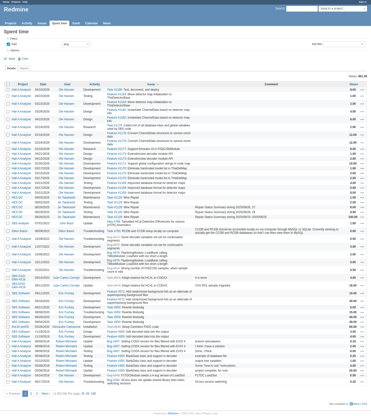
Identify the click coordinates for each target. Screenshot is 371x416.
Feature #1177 (116, 149)
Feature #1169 (116, 183)
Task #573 (114, 277)
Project (23, 84)
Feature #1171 (116, 163)
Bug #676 (113, 252)
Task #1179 (114, 125)
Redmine (173, 413)
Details (11, 68)
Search (280, 8)
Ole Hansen (66, 89)
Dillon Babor (19, 231)
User (67, 84)
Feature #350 (115, 356)
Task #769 (114, 231)
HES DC (17, 197)
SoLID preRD (20, 327)
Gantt (76, 23)
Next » (46, 393)
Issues (42, 23)
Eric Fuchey (66, 293)
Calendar (91, 23)
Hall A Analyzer (21, 89)
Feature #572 (115, 291)
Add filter (317, 43)
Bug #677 (113, 237)
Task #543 (114, 327)
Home (6, 1)
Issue (151, 84)
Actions (362, 90)
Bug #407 (113, 341)
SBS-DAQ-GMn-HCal (19, 277)
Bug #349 (113, 375)
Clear (25, 58)
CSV (364, 403)
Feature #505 (115, 331)
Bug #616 (113, 268)
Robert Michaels (66, 341)
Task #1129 (114, 197)
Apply (12, 58)
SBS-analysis (20, 223)
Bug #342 (113, 380)
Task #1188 (114, 89)
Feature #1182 (116, 110)
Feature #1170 (116, 168)
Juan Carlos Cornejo (66, 277)
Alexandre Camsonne (66, 327)
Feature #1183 (116, 94)
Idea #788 (113, 221)
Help (25, 1)
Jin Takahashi (66, 197)
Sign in (363, 1)
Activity (27, 23)
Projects (16, 1)
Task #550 (114, 307)
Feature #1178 (116, 133)
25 (83, 393)
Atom (357, 403)
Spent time (59, 23)
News (107, 23)
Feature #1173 (116, 154)
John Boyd (66, 223)
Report (24, 68)
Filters (13, 38)
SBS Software (21, 293)
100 (93, 393)
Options (14, 50)
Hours (354, 84)
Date (14, 43)
